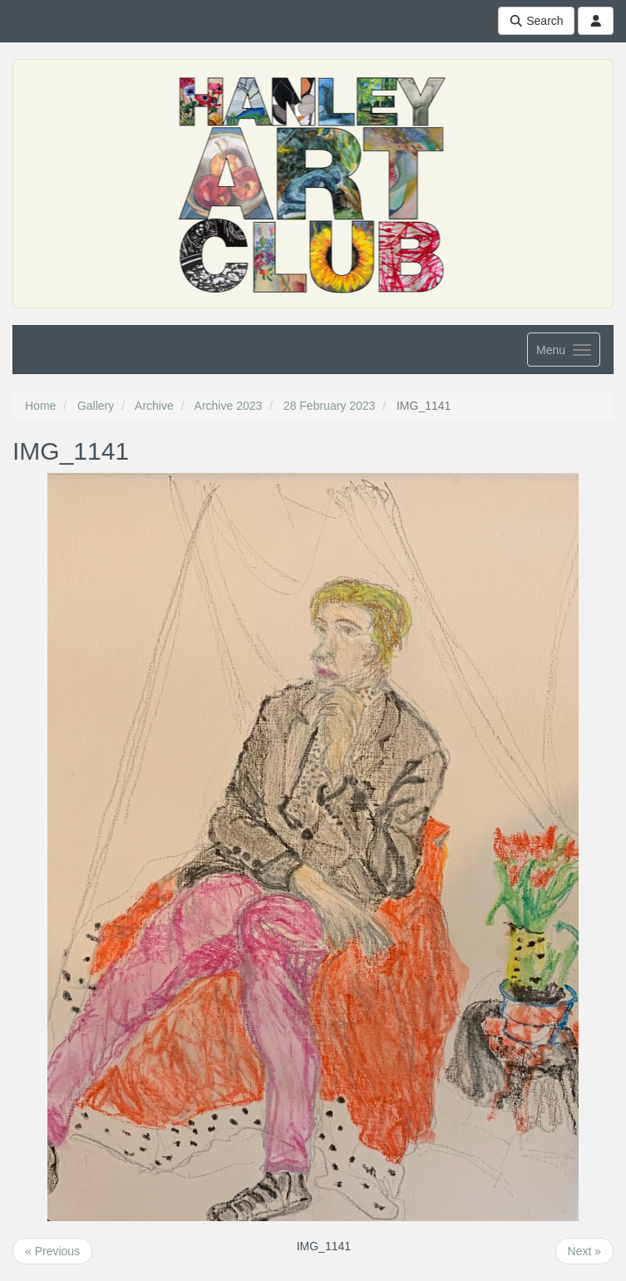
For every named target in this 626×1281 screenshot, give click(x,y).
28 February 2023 (329, 405)
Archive (154, 405)
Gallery (95, 405)
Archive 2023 (229, 405)
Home (40, 405)
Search (536, 20)
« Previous (52, 1251)
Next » (584, 1251)
